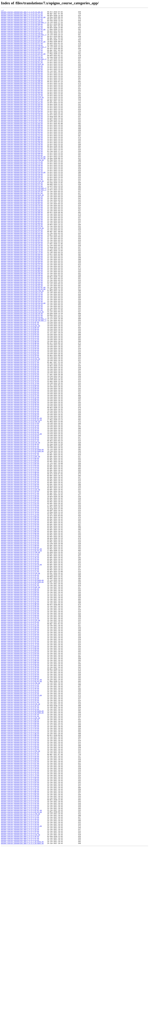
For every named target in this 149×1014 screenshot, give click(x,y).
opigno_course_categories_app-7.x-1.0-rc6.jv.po (22, 301)
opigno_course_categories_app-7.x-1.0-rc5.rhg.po (22, 190)
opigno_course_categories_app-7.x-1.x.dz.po (20, 883)
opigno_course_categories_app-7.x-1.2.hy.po (20, 761)
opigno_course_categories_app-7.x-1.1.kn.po (20, 623)
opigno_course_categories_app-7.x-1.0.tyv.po (20, 529)
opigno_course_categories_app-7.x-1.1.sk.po (20, 667)
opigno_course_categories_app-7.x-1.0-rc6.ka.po (22, 303)
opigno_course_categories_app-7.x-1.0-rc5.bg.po (22, 79)
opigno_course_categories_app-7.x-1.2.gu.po (20, 751)
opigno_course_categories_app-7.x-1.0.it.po (20, 454)
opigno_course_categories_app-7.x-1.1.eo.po (20, 573)
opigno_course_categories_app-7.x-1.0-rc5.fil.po (22, 115)
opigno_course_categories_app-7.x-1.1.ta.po (20, 678)
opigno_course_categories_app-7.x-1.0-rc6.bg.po (22, 236)
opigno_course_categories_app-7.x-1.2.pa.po (20, 809)
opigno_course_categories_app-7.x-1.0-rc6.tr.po (22, 370)
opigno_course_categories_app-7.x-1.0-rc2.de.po (22, 27)
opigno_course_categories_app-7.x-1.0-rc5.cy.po (22, 92)
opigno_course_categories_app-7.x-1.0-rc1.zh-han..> (23, 25)
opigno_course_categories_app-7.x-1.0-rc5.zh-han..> (23, 224)
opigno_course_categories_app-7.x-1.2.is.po (20, 766)
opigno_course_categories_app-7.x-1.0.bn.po (20, 395)
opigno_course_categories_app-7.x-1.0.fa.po (20, 425)
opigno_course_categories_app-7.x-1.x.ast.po (20, 860)
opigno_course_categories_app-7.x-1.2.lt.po (20, 786)
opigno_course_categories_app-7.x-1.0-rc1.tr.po (22, 21)
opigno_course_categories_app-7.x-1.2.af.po (20, 699)
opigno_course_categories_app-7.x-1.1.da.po (20, 565)
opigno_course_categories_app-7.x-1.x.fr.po (20, 904)
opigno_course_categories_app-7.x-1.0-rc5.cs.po (22, 90)
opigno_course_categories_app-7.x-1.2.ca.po (20, 715)
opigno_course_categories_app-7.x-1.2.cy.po (20, 719)
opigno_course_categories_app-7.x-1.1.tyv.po (20, 686)
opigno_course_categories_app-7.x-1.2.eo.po (20, 730)
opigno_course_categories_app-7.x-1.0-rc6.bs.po (22, 243)
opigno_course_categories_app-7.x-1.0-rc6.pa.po (22, 339)
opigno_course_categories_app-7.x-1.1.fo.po (20, 588)
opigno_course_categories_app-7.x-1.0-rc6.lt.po (22, 316)
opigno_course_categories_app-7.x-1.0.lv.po (20, 475)
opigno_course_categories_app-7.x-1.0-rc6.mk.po (22, 320)
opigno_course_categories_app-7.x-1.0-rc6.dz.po (22, 255)
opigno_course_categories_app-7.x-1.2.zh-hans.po (22, 851)
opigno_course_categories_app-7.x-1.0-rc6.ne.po (22, 328)
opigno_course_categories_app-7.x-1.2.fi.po (20, 740)
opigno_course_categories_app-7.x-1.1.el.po (20, 571)
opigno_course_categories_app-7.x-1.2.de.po (20, 724)
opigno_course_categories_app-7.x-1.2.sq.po (20, 828)
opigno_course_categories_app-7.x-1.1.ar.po (20, 544)
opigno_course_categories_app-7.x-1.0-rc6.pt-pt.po (23, 345)
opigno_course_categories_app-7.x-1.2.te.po (20, 837)
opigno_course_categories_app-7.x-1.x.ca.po (20, 872)
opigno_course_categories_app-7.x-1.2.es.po (20, 732)
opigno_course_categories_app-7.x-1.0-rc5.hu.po (22, 132)
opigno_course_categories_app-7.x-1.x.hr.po (20, 914)
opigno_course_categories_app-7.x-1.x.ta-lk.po (21, 989)
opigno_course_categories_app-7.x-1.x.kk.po (20, 933)
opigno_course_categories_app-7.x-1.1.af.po (20, 542)
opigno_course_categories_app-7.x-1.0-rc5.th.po (22, 211)
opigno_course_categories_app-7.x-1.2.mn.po (20, 793)
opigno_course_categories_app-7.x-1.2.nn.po (20, 803)
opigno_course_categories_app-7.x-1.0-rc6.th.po (22, 368)
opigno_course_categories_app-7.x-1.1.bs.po (20, 556)
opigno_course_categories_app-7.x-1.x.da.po (20, 878)
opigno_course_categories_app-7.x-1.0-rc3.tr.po (22, 50)
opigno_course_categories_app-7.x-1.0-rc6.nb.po (22, 326)
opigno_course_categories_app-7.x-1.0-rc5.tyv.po (22, 215)
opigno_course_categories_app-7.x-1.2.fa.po (20, 738)
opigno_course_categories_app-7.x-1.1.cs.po (20, 561)
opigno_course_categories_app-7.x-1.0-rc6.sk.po (22, 353)
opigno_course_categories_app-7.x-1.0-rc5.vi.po (22, 222)
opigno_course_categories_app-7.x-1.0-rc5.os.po (22, 180)
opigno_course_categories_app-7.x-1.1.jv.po (20, 615)
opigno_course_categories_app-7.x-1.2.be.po (20, 705)
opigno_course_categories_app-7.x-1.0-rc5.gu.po (22, 123)
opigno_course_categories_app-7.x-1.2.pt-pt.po (21, 816)
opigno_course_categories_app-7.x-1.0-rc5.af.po (22, 71)
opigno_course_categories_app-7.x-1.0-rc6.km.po (22, 307)
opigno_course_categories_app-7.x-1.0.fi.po (20, 427)
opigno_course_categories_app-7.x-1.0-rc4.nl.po (22, 61)
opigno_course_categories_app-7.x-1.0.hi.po (20, 441)
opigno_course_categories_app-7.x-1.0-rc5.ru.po (22, 194)
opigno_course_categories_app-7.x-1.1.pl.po (20, 655)
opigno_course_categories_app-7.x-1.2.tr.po (20, 841)
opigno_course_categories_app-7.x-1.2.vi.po (20, 849)
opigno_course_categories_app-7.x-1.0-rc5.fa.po (22, 111)
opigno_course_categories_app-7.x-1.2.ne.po (20, 799)
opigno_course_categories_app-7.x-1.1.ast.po (20, 546)
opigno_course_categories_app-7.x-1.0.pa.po (20, 496)
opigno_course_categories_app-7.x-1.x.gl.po (20, 906)
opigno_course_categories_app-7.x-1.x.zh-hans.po (22, 1008)
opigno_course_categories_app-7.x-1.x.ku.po (20, 941)
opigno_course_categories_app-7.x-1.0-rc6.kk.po (22, 305)
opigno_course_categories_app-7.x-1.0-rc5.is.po (22, 138)
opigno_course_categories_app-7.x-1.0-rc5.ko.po (22, 155)
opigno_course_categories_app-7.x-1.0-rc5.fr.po (22, 119)
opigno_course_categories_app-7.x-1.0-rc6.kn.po (22, 310)
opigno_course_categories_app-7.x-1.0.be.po (20, 391)
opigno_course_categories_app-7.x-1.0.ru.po (20, 508)
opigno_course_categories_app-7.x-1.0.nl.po (20, 487)
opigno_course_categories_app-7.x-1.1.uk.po (20, 688)
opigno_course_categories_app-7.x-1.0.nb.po (20, 483)
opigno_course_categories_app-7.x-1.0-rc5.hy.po (22, 134)
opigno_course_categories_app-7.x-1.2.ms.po (20, 795)
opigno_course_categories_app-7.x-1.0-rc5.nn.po (22, 176)
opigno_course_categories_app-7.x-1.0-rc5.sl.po (22, 199)
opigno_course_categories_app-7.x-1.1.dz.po (20, 569)
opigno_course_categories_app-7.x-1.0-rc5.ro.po (22, 192)
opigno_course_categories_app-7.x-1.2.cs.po (20, 717)
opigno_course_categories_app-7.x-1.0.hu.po (20, 445)
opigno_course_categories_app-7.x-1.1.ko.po (20, 625)
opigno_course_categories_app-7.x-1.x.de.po (20, 881)
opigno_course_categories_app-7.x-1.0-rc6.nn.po (22, 333)
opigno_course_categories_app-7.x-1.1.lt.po (20, 630)
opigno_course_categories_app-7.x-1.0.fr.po (20, 433)
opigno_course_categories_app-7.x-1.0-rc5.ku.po (22, 157)
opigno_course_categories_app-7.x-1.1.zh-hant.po (22, 696)
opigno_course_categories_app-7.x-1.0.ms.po (20, 481)
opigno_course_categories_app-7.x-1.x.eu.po (20, 893)
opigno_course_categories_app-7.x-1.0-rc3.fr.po (22, 44)
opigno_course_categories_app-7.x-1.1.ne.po (20, 642)
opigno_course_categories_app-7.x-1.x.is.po (20, 922)
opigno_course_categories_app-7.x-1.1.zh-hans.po (22, 694)
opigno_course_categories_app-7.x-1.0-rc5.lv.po (22, 161)
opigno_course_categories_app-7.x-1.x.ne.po (20, 956)
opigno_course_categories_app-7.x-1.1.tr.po (20, 684)
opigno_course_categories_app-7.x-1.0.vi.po (20, 535)
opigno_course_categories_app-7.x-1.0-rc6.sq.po (22, 358)
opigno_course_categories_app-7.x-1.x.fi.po (20, 897)
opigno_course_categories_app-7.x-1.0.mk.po (20, 477)
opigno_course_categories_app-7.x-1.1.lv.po (20, 632)
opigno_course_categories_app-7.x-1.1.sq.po (20, 671)
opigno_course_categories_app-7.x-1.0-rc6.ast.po (22, 232)
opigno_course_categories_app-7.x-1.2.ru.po (20, 822)
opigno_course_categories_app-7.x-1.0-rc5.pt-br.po (23, 186)
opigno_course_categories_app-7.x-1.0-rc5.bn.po (22, 82)
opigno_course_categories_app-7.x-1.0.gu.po (20, 437)
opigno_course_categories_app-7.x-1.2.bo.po (20, 711)
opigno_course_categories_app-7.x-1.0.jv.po (20, 458)
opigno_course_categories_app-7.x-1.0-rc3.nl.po (22, 46)
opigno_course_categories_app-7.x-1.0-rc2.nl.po (22, 31)
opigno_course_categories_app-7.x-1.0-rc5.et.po (22, 107)
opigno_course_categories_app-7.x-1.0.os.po (20, 494)
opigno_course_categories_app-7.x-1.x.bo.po (20, 868)
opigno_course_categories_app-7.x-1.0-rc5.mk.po (22, 163)
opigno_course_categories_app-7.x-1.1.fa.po (20, 581)
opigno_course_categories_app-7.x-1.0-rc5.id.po (22, 136)
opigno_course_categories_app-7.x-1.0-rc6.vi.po (22, 379)
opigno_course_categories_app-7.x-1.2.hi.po (20, 755)
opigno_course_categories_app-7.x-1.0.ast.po (20, 389)
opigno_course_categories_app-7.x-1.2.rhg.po (20, 818)
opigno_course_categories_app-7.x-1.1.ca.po (20, 558)
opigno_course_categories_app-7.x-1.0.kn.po (20, 466)
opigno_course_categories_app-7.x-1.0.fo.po (20, 431)
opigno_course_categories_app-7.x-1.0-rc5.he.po (22, 125)
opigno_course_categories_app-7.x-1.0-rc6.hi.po (22, 284)
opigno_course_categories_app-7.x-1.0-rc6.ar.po (22, 230)
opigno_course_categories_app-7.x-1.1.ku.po (20, 627)
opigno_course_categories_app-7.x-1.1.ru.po (20, 665)
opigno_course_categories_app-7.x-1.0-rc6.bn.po (22, 238)
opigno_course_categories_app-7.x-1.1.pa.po (20, 653)
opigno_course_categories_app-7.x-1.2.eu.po (20, 736)
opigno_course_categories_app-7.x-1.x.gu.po (20, 908)
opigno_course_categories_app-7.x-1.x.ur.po (20, 1004)
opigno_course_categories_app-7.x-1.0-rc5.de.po (22, 96)
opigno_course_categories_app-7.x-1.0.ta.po (20, 521)
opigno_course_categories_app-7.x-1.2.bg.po (20, 707)
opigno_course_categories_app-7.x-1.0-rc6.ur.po (22, 376)
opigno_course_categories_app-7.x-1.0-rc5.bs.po (22, 86)
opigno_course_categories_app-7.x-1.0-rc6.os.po (22, 337)
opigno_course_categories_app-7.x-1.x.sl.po (20, 983)
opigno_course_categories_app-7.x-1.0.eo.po (20, 416)
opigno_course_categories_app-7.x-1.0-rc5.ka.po (22, 146)
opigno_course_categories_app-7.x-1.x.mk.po (20, 947)
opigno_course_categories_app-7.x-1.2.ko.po (20, 782)
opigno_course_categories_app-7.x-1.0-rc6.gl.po (22, 278)
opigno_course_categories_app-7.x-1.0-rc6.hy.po (22, 291)
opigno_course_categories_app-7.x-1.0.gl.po (20, 435)
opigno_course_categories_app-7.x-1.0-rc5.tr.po (22, 213)
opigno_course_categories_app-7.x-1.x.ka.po (20, 931)
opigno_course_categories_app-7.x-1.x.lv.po (20, 945)
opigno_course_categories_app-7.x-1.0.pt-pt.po (21, 502)
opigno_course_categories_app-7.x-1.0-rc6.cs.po (22, 247)
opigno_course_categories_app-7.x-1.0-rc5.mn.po (22, 165)
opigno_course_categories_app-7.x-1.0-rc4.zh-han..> (23, 69)
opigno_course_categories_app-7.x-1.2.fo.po (20, 745)
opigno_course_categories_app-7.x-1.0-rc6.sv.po (22, 360)
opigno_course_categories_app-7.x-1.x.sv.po (20, 987)
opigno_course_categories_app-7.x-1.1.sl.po (20, 669)
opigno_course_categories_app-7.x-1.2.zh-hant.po (22, 853)
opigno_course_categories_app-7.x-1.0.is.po (20, 452)
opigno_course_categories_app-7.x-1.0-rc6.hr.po (22, 287)
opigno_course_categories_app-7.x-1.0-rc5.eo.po (22, 102)
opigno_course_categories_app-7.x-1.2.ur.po (20, 847)
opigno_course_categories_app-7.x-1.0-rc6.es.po (22, 261)
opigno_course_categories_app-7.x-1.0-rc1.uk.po (22, 23)
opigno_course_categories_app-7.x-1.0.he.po (20, 439)
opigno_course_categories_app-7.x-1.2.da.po (20, 722)
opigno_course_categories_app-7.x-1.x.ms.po (20, 952)
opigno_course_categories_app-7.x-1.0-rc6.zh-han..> (23, 381)
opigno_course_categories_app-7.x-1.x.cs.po (20, 874)
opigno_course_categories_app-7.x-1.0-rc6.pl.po (22, 341)
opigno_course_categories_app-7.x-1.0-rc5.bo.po (22, 84)
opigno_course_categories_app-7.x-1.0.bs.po (20, 399)
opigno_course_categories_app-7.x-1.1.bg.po (20, 550)
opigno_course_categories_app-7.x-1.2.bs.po (20, 713)
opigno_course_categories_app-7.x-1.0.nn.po (20, 489)
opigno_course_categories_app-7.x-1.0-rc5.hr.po (22, 130)
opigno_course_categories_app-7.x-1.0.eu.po (20, 422)
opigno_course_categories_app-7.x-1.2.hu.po (20, 759)
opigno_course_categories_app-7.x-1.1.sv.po (20, 673)
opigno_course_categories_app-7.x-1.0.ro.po (20, 506)
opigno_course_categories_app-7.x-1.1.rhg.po (20, 661)
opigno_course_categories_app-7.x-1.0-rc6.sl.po (22, 356)
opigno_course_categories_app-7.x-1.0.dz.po (20, 412)
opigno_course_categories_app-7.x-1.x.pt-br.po (21, 970)
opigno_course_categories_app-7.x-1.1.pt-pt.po (21, 659)
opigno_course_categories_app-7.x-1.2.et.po (20, 734)
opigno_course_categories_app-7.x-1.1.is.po (20, 609)
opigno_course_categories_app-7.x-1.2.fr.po (20, 747)
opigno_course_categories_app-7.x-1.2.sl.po (20, 826)
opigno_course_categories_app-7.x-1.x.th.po (20, 996)
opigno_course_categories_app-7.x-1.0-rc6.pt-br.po (23, 343)
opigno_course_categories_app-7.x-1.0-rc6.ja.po (22, 299)
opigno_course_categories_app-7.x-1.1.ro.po (20, 663)
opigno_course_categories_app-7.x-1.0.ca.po (20, 402)
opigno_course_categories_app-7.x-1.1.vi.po (20, 692)
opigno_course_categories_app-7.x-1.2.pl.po (20, 812)
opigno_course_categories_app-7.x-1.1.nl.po (20, 644)
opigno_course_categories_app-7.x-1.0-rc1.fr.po (22, 15)
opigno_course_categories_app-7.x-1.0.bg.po (20, 393)
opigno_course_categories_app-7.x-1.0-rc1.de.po (22, 13)
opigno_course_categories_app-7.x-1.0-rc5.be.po (22, 77)
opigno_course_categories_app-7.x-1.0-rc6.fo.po (22, 274)
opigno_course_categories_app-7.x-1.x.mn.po (20, 950)
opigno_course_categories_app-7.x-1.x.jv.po (20, 929)
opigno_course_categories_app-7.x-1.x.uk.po (20, 1002)
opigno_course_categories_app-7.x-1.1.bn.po (20, 552)
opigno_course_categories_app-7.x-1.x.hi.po (20, 912)
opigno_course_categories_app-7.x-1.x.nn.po (20, 960)
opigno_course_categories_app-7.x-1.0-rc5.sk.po (22, 197)
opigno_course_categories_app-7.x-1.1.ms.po (20, 638)
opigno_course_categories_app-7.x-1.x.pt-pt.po (21, 973)
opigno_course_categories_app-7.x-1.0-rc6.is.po (22, 295)
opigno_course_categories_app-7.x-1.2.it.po (20, 768)
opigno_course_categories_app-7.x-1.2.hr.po (20, 757)
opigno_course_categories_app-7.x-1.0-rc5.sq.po (22, 201)
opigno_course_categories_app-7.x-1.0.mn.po (20, 479)
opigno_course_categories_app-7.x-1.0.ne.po (20, 485)
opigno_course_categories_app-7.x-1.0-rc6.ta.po (22, 364)
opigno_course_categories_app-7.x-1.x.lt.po (20, 943)
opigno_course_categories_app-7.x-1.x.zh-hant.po (22, 1010)
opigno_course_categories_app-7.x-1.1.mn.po (20, 636)
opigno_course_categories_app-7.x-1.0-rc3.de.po (22, 42)
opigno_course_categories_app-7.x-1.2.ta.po (20, 835)
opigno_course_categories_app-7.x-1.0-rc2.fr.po (22, 29)
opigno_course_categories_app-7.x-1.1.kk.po (20, 619)
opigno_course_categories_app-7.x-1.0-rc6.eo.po (22, 259)
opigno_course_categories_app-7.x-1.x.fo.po (20, 901)
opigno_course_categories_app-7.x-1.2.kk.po (20, 776)
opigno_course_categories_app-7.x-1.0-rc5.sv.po (22, 203)
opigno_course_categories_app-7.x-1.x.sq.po (20, 985)
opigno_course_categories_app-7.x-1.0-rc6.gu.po (22, 280)
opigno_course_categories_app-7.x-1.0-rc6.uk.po (22, 374)
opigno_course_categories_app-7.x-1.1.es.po (20, 575)
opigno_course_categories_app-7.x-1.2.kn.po (20, 780)
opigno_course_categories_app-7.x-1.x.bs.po (20, 870)
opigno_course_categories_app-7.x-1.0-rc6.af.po (22, 228)
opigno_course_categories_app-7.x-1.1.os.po (20, 650)
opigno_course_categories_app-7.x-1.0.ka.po (20, 460)
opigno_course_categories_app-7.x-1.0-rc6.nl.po (22, 330)
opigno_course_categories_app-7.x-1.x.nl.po (20, 958)
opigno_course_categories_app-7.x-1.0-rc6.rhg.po (22, 347)
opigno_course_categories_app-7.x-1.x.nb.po (20, 954)
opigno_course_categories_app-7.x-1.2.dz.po (20, 726)
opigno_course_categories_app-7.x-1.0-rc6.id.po (22, 293)
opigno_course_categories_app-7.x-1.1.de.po (20, 567)
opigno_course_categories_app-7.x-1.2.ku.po (20, 784)
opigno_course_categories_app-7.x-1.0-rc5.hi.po (22, 128)
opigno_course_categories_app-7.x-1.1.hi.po (20, 598)
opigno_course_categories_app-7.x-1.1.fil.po (20, 586)
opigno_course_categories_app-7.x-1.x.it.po (20, 924)
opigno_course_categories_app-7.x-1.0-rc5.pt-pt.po (23, 188)
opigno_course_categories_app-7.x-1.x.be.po (20, 862)
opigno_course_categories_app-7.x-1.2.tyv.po (20, 843)
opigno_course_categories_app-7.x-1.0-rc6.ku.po (22, 314)
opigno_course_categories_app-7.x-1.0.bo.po (20, 397)
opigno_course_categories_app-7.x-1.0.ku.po (20, 471)
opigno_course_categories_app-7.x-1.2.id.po (20, 763)
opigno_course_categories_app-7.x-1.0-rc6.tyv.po (22, 372)
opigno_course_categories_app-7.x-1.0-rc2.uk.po (22, 38)
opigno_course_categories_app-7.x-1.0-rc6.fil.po (22, 272)
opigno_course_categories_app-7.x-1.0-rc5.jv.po (22, 144)
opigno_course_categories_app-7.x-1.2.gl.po (20, 749)
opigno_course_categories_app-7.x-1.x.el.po (20, 885)
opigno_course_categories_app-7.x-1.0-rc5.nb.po (22, 169)
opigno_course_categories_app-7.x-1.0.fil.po (20, 429)
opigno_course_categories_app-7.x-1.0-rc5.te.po (22, 209)
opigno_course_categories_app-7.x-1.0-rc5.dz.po (22, 98)
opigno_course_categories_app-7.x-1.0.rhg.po (20, 504)
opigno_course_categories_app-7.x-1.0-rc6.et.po (22, 264)
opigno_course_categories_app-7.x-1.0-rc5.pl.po (22, 184)
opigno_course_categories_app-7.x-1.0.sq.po (20, 515)
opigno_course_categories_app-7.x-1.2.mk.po (20, 791)
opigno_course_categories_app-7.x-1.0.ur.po (20, 533)
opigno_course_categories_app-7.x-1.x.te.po (20, 994)
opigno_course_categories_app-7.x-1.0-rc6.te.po (22, 366)
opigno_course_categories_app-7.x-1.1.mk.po (20, 634)
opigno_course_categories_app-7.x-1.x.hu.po (20, 916)
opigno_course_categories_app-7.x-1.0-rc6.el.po (22, 257)
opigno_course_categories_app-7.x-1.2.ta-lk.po (21, 832)
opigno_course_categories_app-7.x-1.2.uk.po (20, 845)
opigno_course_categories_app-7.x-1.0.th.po (20, 525)
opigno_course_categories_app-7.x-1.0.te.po (20, 523)
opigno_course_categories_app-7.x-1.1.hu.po (20, 602)
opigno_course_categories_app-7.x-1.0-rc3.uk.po (22, 52)
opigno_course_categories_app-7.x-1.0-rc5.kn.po (22, 153)
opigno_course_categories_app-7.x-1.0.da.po (20, 408)
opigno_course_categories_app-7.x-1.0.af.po (20, 385)
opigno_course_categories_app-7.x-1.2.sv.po (20, 830)
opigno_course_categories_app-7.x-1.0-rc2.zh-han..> (23, 40)
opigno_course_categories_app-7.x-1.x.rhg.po (20, 975)
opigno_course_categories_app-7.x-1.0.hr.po (20, 443)
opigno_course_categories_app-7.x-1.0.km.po (20, 464)
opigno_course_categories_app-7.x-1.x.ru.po (20, 979)
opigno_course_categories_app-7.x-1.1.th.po (20, 682)
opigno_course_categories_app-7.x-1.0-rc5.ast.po (22, 75)
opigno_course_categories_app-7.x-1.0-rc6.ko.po (22, 312)
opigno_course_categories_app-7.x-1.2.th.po (20, 839)
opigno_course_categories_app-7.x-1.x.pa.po (20, 966)
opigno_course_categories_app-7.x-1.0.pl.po (20, 498)
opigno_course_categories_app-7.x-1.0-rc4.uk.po (22, 67)
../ (2, 10)
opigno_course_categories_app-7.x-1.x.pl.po (20, 968)
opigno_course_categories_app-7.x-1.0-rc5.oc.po (22, 178)
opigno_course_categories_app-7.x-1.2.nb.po (20, 797)
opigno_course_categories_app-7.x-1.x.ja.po (20, 927)
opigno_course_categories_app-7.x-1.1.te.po (20, 680)
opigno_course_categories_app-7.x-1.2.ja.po (20, 770)
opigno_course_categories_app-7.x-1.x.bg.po (20, 864)
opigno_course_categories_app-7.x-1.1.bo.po (20, 554)
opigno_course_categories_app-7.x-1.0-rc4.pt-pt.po (23, 63)
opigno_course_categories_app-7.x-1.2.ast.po (20, 703)
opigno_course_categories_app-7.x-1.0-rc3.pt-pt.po (23, 48)
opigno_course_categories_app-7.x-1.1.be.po (20, 548)
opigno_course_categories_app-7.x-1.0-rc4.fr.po (22, 59)
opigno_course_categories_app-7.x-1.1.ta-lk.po (21, 676)
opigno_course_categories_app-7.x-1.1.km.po (20, 621)
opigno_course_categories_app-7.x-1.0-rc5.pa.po (22, 182)
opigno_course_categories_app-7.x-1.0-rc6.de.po (22, 253)
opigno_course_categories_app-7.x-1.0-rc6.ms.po (22, 324)
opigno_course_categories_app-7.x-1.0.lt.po (20, 473)
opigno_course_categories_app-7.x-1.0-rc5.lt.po (22, 159)
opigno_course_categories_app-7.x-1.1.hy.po (20, 604)
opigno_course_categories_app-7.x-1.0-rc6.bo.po (22, 240)
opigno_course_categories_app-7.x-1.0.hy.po (20, 448)
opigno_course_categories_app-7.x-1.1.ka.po (20, 617)
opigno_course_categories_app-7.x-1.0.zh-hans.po (22, 538)
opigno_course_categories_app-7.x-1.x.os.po (20, 964)
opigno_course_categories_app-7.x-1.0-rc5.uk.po (22, 217)
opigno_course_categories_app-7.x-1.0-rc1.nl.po (22, 17)
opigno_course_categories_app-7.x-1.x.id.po (20, 920)
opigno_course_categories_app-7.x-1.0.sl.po (20, 512)
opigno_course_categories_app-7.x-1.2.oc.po (20, 805)
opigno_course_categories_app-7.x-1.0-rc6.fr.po (22, 276)
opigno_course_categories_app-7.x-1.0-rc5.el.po (22, 100)
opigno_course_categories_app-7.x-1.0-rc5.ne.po (22, 171)
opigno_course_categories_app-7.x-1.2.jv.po (20, 772)
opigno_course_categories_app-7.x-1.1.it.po (20, 611)
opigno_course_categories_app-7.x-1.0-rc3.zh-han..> (23, 54)
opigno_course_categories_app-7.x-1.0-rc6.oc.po (22, 335)
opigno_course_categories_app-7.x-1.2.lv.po (20, 789)
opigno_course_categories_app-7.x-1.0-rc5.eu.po (22, 109)
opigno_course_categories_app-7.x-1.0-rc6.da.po (22, 251)
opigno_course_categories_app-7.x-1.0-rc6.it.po (22, 297)
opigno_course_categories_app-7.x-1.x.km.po (20, 935)
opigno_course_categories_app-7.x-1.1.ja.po (20, 613)
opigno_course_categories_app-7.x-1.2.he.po (20, 753)
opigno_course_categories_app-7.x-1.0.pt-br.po (21, 500)
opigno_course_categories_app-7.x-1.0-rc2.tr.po (22, 36)
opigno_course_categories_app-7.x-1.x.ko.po (20, 939)
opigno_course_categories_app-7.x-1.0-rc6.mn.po (22, 322)
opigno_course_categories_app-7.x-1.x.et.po (20, 891)
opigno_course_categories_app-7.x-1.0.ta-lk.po (21, 519)
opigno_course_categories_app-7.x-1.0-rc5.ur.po (22, 220)
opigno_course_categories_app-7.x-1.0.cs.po (20, 404)
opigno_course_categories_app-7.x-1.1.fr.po (20, 590)
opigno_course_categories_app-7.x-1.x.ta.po (20, 991)
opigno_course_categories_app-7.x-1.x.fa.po (20, 895)
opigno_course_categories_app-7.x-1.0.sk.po (20, 510)
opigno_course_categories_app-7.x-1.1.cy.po (20, 563)
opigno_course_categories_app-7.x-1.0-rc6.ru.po (22, 351)
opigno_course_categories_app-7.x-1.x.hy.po (20, 918)
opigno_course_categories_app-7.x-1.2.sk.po (20, 824)
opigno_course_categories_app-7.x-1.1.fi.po (20, 584)
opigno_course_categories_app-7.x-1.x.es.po (20, 889)
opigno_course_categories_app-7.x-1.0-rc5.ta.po (22, 207)
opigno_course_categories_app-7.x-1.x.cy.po (20, 876)
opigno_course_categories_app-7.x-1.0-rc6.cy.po (22, 249)
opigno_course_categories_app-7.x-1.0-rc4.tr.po (22, 65)
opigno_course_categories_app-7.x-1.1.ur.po (20, 690)
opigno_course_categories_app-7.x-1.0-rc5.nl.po (22, 174)
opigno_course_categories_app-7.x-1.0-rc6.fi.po (22, 270)
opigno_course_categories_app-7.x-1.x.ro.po (20, 977)
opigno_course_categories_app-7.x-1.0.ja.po (20, 456)
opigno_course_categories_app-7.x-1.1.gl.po (20, 592)
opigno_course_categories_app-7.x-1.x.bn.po (20, 866)
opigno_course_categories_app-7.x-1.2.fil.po (20, 743)
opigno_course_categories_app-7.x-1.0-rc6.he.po (22, 282)
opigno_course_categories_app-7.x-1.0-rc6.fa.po (22, 268)
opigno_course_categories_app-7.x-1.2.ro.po (20, 820)
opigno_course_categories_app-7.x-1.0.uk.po (20, 531)
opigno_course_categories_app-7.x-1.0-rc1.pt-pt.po (23, 19)
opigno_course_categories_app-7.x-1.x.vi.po (20, 1006)
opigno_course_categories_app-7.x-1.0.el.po (20, 414)
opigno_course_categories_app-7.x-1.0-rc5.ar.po (22, 73)
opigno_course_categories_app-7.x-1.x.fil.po (20, 899)
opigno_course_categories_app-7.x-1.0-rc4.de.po (22, 56)
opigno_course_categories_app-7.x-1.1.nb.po (20, 640)
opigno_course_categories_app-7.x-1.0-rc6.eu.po (22, 266)
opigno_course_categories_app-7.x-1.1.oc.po (20, 648)
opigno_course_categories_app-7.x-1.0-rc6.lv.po (22, 318)
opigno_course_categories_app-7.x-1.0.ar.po (20, 387)
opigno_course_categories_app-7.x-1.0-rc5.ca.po (22, 88)
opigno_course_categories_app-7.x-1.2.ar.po (20, 701)
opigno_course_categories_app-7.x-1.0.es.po (20, 418)
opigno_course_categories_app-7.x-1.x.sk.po (20, 981)
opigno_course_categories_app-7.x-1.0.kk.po (20, 462)
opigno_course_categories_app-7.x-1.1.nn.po (20, 646)
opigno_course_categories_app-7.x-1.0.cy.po (20, 406)
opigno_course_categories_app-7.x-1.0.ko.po (20, 468)
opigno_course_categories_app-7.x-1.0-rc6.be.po (22, 234)
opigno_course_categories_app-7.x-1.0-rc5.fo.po (22, 117)
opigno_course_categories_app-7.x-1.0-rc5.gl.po (22, 121)
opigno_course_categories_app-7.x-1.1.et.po (20, 577)
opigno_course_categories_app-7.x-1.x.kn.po (20, 937)
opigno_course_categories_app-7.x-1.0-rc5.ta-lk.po (23, 205)
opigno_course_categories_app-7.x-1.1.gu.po (20, 594)
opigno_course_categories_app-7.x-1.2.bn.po (20, 709)
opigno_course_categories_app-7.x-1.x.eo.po (20, 887)
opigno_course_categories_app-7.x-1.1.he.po (20, 596)
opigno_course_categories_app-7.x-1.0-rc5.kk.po (22, 148)
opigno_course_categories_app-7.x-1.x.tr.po (20, 998)
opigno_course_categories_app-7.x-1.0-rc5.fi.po (22, 113)
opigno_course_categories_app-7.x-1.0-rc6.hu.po (22, 289)
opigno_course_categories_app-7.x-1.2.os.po (20, 807)
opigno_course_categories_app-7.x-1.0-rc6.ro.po (22, 349)
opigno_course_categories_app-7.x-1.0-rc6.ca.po (22, 245)
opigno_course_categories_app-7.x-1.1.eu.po (20, 579)
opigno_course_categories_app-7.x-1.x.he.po (20, 910)
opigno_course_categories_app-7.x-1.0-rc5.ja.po (22, 142)
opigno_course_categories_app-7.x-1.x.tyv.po (20, 1000)
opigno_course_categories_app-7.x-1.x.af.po (20, 855)
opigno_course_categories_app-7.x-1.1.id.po (20, 607)
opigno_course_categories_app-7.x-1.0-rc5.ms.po (22, 167)
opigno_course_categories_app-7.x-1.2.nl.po (20, 801)
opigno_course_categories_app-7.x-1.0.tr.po (20, 527)
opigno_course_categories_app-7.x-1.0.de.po (20, 410)
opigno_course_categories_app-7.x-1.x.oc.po (20, 962)
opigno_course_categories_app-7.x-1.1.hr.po (20, 600)
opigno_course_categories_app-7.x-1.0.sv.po (20, 517)
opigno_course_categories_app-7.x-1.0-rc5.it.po (22, 140)
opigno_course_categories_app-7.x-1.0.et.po (20, 420)
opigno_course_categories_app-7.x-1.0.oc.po (20, 491)
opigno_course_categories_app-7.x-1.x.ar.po (20, 858)
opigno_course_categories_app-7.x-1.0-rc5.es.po (22, 105)
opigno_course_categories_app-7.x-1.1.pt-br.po (21, 657)
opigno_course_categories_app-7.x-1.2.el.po (20, 728)
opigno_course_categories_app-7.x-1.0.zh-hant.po (22, 540)
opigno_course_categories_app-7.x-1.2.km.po (20, 778)
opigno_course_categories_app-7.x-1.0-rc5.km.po (22, 151)
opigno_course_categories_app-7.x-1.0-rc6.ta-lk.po (23, 362)
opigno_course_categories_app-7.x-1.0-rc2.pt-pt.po (23, 33)
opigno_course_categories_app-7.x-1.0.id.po (20, 450)
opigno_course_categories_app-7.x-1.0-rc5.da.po (22, 94)
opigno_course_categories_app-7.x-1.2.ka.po (20, 774)
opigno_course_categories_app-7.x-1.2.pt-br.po (21, 814)
